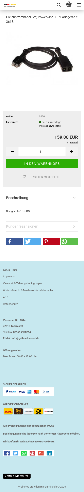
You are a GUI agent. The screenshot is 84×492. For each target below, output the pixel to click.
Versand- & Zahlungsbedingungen (22, 283)
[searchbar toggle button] (59, 5)
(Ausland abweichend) (50, 126)
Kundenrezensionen (22, 226)
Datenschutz (10, 303)
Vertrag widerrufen (17, 476)
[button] (12, 151)
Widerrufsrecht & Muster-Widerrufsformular (28, 290)
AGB (5, 297)
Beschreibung (17, 198)
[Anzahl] (42, 151)
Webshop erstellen (29, 486)
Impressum (9, 276)
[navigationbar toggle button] (79, 5)
